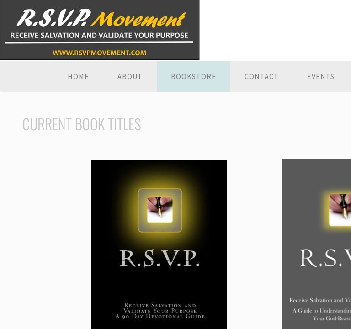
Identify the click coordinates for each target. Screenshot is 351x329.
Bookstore (193, 76)
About (130, 76)
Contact (262, 76)
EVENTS (321, 76)
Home (78, 76)
